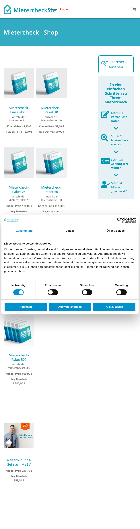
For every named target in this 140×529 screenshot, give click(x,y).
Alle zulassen (114, 306)
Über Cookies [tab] (116, 230)
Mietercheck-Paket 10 (51, 110)
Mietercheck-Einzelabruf (19, 110)
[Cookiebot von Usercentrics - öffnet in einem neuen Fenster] (120, 220)
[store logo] (30, 9)
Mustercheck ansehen (116, 64)
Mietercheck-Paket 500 (19, 357)
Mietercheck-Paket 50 (51, 189)
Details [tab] (70, 230)
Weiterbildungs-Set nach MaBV (18, 462)
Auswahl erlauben (70, 306)
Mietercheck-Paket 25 (19, 189)
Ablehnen (26, 306)
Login (64, 9)
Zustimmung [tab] (24, 230)
